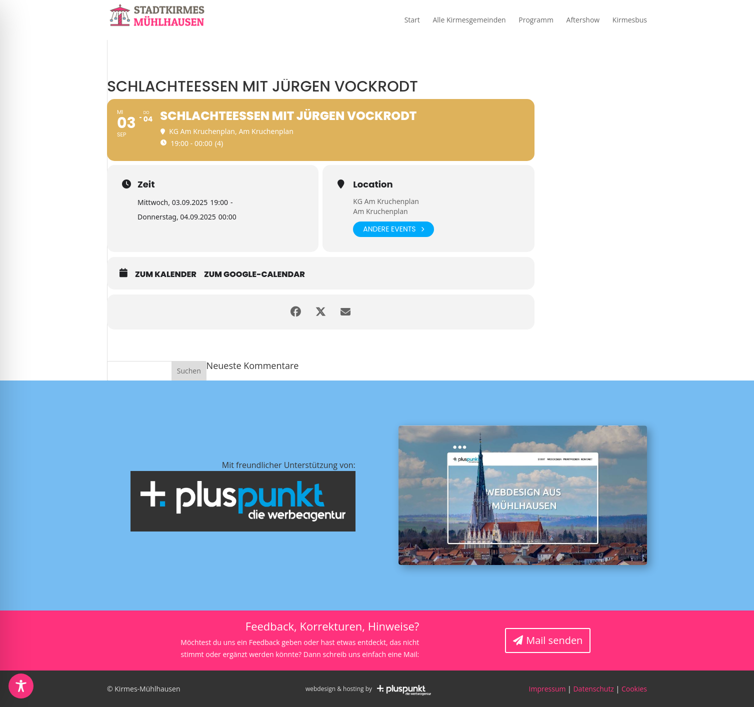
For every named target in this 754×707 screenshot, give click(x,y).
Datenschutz (593, 689)
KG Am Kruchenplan (386, 201)
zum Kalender (165, 275)
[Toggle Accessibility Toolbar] (21, 686)
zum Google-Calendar (254, 275)
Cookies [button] (634, 689)
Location (372, 184)
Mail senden (554, 640)
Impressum (547, 689)
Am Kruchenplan (380, 211)
